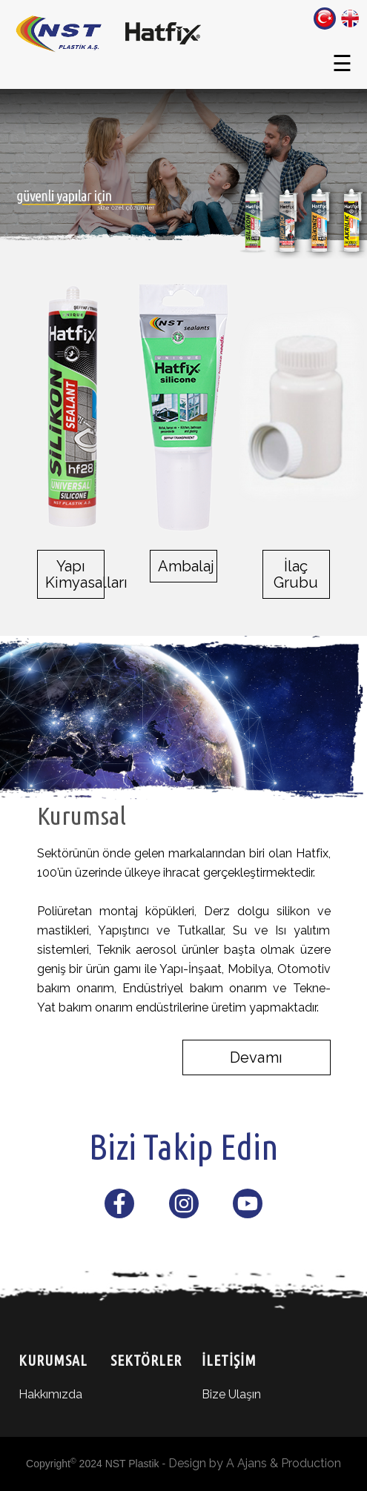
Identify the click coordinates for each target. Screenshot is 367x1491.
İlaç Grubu (296, 574)
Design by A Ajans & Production (254, 1463)
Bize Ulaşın (231, 1394)
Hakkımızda (50, 1394)
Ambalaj (183, 566)
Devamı (256, 1057)
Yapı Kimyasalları (70, 574)
